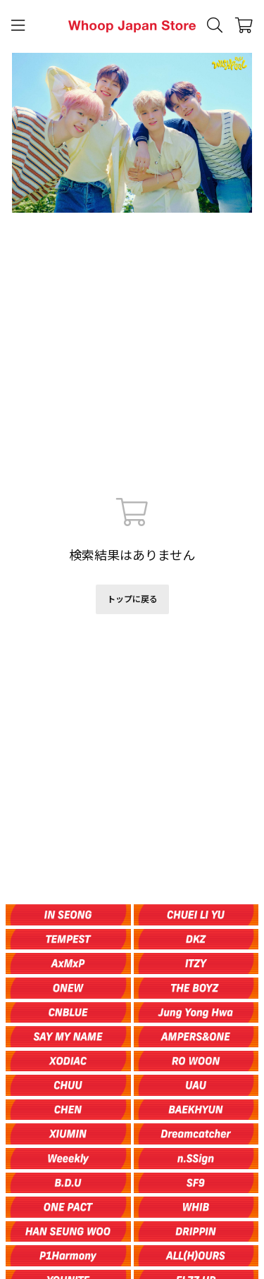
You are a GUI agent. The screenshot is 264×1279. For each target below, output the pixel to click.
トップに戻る (132, 599)
